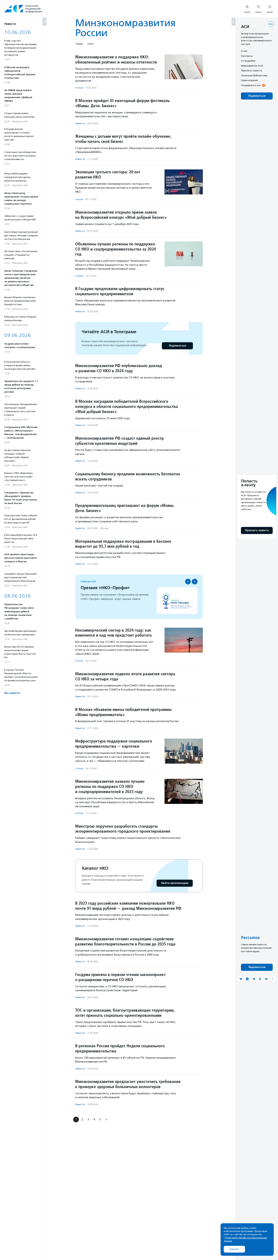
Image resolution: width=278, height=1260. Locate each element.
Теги (90, 43)
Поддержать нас (251, 85)
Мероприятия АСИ (252, 65)
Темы (79, 43)
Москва (104, 528)
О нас (244, 50)
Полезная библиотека (254, 75)
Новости (80, 123)
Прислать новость (251, 70)
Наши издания (249, 80)
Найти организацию (174, 883)
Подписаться (177, 345)
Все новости (12, 693)
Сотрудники (248, 60)
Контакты (247, 55)
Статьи (79, 87)
